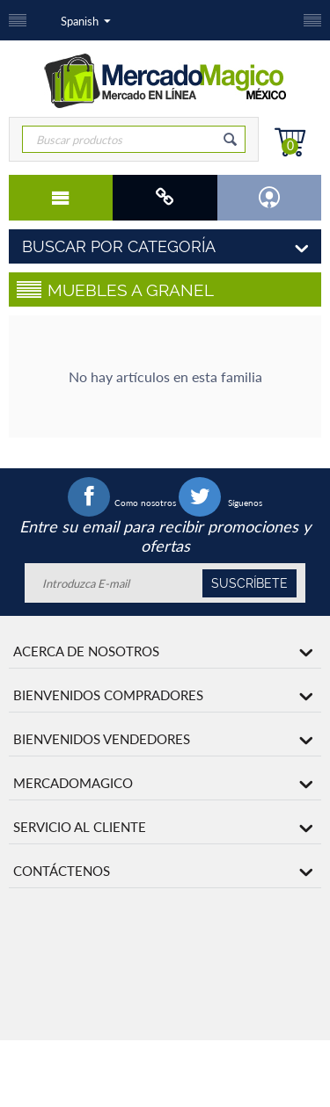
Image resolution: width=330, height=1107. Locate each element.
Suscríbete (249, 583)
